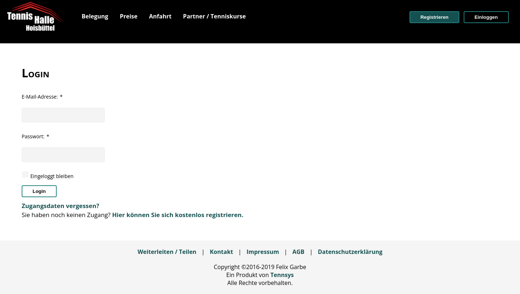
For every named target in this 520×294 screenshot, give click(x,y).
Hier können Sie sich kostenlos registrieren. (177, 215)
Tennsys (282, 275)
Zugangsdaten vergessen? (60, 206)
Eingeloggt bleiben (52, 176)
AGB (298, 252)
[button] (434, 17)
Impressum (263, 252)
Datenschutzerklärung (350, 252)
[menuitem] (95, 16)
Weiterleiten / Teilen (167, 252)
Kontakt (221, 252)
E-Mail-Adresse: (42, 96)
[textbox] (63, 115)
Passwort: (35, 136)
